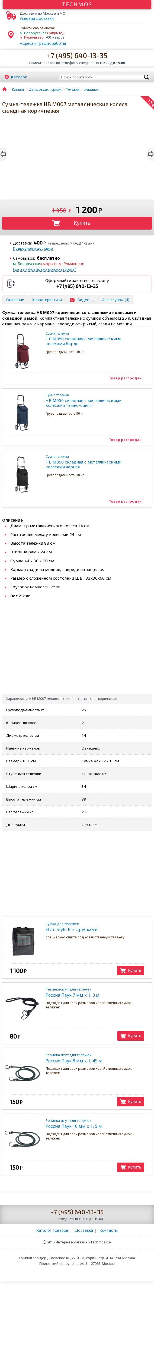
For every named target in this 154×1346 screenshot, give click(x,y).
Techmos (77, 4)
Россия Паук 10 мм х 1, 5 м (93, 1123)
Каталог (19, 77)
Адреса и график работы (43, 43)
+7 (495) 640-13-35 (77, 55)
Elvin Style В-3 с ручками (93, 926)
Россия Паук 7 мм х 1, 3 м (93, 992)
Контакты (109, 1230)
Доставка (84, 1230)
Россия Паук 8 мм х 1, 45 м (93, 1058)
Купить (82, 223)
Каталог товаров (52, 1230)
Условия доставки (37, 18)
